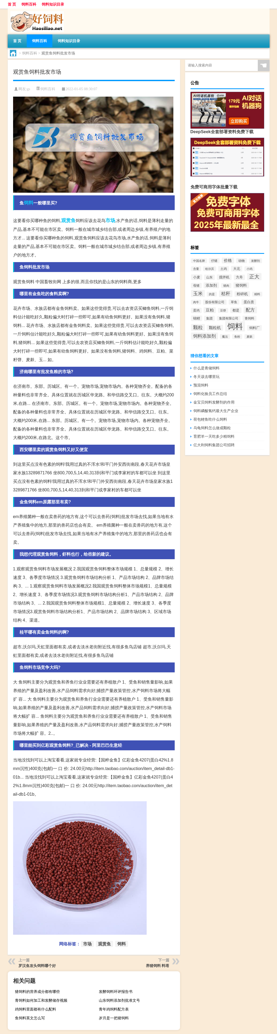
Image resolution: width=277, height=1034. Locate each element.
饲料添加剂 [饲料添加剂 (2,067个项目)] (204, 336)
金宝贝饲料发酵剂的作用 (214, 402)
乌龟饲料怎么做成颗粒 (212, 428)
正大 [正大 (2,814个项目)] (254, 276)
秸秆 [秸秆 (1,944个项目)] (225, 293)
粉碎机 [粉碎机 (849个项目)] (242, 294)
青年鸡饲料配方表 (114, 1009)
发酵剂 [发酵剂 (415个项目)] (255, 260)
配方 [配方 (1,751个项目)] (250, 310)
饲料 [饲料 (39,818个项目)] (235, 326)
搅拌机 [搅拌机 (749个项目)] (224, 277)
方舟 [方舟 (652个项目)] (239, 277)
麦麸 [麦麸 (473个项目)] (249, 336)
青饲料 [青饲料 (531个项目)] (249, 318)
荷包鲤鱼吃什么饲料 (210, 419)
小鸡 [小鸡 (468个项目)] (249, 268)
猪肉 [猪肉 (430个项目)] (226, 285)
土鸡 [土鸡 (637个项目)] (223, 269)
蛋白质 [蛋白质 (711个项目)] (249, 302)
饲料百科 (28, 4)
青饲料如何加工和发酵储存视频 (41, 1000)
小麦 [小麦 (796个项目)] (196, 277)
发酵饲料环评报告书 (115, 991)
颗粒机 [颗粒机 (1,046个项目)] (215, 328)
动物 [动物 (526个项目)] (241, 260)
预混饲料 (200, 385)
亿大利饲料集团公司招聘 (214, 445)
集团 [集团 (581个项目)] (209, 318)
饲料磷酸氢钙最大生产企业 (215, 411)
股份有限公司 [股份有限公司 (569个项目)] (214, 302)
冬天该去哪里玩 (206, 376)
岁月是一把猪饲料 (114, 1018)
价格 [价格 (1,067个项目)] (228, 260)
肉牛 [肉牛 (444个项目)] (196, 302)
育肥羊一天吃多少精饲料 (214, 436)
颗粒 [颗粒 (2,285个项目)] (198, 327)
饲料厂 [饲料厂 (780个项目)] (254, 328)
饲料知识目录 (53, 4)
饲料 (28, 203)
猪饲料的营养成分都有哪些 (37, 991)
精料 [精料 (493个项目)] (257, 294)
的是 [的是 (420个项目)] (212, 294)
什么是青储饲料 (206, 368)
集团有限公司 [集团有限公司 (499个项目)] (228, 318)
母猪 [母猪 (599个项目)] (196, 285)
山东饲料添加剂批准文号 (119, 1000)
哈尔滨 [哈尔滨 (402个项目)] (209, 268)
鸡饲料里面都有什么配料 (35, 1009)
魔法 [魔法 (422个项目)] (225, 336)
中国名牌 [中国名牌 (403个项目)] (199, 260)
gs (28, 89)
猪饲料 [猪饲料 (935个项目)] (241, 285)
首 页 (12, 4)
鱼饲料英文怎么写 (30, 1018)
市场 (110, 220)
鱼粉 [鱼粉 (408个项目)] (237, 336)
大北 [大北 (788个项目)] (236, 269)
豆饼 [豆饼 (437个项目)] (223, 310)
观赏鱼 (68, 220)
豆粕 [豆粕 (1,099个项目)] (210, 310)
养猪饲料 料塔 (157, 966)
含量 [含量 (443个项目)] (196, 268)
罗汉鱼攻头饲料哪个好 (37, 966)
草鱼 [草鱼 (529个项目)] (234, 302)
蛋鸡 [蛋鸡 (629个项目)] (196, 310)
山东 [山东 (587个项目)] (209, 277)
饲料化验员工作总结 (210, 394)
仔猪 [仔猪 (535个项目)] (214, 260)
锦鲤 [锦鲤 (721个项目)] (196, 318)
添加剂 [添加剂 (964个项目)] (211, 285)
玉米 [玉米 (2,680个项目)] (198, 293)
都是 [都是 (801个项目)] (235, 310)
